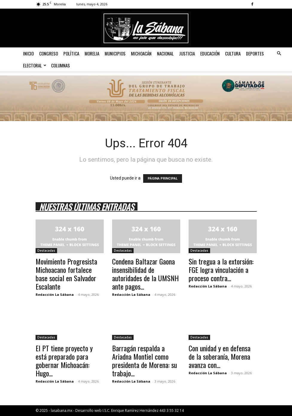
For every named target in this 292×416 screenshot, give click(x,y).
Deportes (255, 53)
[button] (279, 53)
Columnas (60, 65)
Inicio (28, 53)
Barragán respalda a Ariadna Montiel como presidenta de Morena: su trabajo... (144, 360)
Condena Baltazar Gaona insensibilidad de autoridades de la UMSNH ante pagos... (145, 274)
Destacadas (46, 250)
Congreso (48, 53)
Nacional (165, 53)
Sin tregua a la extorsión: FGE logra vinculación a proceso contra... (221, 269)
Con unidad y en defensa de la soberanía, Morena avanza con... (219, 356)
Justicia (187, 53)
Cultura (233, 53)
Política (71, 53)
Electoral (34, 65)
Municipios (115, 53)
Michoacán (141, 53)
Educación (210, 53)
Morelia (92, 53)
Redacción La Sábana (55, 294)
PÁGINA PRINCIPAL (163, 178)
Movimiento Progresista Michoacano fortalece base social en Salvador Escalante (66, 274)
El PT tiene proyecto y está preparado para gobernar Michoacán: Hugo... (64, 360)
